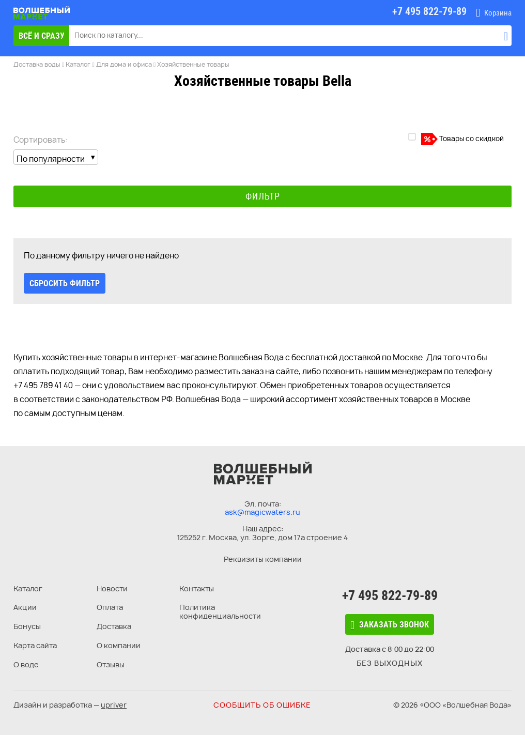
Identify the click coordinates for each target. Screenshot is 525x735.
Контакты (196, 588)
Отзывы (111, 664)
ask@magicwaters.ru (262, 512)
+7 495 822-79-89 (390, 595)
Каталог (27, 588)
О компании (119, 645)
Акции (25, 607)
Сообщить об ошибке (262, 705)
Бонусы (27, 626)
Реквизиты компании (263, 559)
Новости (112, 588)
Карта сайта (35, 645)
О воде (26, 664)
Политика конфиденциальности (220, 611)
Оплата (110, 607)
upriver (114, 705)
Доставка (114, 626)
